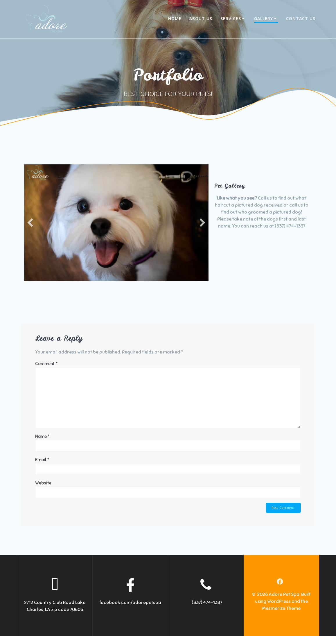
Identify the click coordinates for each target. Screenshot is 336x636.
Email (42, 459)
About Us (200, 18)
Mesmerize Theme (281, 609)
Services (230, 18)
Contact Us (300, 18)
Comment (46, 363)
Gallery (263, 18)
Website (43, 483)
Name (42, 436)
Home (175, 18)
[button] (30, 222)
